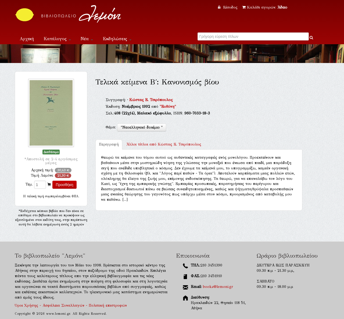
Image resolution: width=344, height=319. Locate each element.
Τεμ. (29, 184)
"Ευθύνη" (168, 106)
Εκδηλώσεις (117, 38)
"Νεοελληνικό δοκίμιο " (142, 127)
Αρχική (27, 38)
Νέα (87, 38)
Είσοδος (228, 7)
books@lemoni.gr (218, 286)
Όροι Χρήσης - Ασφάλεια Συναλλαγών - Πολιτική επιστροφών (71, 305)
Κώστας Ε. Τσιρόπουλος (151, 100)
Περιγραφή (109, 144)
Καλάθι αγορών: (264, 7)
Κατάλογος (57, 38)
